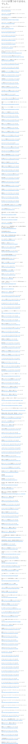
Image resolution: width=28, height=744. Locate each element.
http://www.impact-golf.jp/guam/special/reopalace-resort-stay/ (12, 56)
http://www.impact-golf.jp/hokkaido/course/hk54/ (10, 190)
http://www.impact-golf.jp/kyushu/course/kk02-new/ (10, 300)
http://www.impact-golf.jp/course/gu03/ (8, 40)
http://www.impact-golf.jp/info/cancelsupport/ (9, 244)
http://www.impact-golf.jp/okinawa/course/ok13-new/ (11, 460)
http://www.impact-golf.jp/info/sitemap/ (8, 274)
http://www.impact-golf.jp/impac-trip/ (8, 209)
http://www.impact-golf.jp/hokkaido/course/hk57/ (10, 198)
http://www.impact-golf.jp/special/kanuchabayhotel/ (10, 566)
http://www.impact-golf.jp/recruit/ (7, 476)
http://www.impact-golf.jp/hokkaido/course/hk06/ (10, 80)
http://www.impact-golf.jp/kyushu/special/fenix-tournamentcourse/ (13, 410)
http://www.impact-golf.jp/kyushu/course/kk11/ (9, 340)
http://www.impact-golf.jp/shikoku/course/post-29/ (10, 505)
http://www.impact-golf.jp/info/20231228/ (8, 232)
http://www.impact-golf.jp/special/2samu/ (8, 545)
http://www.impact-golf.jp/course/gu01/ (8, 32)
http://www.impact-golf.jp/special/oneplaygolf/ (9, 575)
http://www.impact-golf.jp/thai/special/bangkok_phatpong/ (11, 720)
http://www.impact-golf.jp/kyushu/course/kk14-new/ (10, 351)
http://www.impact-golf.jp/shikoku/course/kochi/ (10, 501)
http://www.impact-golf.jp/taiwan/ (7, 625)
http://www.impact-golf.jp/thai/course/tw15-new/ (10, 707)
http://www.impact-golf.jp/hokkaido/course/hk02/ (10, 68)
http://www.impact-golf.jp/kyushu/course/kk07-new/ (10, 320)
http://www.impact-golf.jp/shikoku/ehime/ (8, 528)
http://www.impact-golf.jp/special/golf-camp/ (9, 563)
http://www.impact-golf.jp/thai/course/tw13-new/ (10, 697)
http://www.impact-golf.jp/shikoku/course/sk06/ (9, 524)
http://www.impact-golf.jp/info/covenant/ (8, 247)
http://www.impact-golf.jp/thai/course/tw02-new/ (10, 660)
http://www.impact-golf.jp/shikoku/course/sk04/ (9, 520)
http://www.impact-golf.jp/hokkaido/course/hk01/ (10, 64)
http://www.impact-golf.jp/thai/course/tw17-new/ (10, 716)
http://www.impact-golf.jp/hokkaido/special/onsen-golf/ (11, 205)
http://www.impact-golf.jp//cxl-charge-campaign (10, 19)
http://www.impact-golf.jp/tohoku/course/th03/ (9, 735)
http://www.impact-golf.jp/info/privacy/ (8, 267)
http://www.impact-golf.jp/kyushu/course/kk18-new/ (10, 367)
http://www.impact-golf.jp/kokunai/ (7, 288)
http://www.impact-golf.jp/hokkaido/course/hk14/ (10, 95)
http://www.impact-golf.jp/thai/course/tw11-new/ (10, 687)
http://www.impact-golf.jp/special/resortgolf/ (9, 597)
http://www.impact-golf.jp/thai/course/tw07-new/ (10, 679)
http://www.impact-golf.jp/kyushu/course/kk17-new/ (10, 363)
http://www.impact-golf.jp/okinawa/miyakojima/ (9, 472)
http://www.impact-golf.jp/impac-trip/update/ (9, 219)
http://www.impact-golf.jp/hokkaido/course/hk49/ (10, 182)
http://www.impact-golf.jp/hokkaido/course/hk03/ (10, 72)
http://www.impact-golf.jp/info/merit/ (7, 259)
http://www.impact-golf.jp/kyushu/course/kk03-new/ (10, 304)
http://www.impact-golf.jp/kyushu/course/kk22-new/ (10, 383)
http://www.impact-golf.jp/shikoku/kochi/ (8, 532)
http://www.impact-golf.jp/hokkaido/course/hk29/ (10, 136)
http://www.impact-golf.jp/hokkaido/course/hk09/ (10, 87)
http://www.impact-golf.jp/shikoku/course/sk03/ (9, 517)
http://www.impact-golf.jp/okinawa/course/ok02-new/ (11, 433)
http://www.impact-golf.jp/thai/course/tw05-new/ (10, 671)
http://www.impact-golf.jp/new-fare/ (7, 422)
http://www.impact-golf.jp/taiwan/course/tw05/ (9, 644)
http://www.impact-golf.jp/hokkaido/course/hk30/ (10, 140)
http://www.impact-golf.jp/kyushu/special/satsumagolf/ (11, 418)
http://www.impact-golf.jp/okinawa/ (7, 425)
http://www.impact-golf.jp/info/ (6, 223)
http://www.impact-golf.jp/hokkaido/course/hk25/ (10, 128)
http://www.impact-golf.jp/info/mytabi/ (8, 263)
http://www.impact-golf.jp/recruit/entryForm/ (9, 479)
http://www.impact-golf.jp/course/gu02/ (8, 36)
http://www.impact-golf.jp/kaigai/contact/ (8, 283)
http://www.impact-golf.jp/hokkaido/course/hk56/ (10, 194)
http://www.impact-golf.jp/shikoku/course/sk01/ (9, 509)
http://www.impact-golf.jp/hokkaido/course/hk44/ (10, 167)
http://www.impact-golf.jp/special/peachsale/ (9, 592)
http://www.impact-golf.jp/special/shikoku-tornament (10, 601)
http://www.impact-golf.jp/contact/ (7, 28)
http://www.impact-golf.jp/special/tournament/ (9, 616)
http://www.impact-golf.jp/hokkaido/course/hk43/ (10, 163)
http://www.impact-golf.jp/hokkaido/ (7, 60)
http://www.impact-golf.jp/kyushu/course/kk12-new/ (10, 344)
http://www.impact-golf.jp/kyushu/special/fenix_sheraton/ (11, 405)
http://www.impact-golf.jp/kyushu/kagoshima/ (9, 387)
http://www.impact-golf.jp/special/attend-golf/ (9, 549)
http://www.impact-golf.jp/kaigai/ (7, 278)
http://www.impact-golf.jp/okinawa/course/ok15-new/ (11, 468)
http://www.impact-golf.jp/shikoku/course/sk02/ (9, 513)
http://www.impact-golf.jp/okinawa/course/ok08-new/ (11, 452)
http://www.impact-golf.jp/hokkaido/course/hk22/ (10, 117)
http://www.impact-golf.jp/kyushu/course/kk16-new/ (10, 359)
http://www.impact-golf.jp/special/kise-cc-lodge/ (10, 570)
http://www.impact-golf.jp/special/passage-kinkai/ (10, 588)
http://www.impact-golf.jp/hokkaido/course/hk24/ (10, 124)
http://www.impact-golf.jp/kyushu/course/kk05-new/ (10, 313)
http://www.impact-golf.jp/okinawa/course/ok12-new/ (11, 456)
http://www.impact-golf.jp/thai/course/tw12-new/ (10, 692)
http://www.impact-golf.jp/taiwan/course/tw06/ (9, 648)
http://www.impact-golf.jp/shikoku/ (7, 497)
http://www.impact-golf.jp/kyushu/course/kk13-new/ (10, 347)
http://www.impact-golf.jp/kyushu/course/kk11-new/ (10, 336)
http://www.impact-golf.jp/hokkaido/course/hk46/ (10, 171)
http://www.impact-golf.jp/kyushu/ (7, 292)
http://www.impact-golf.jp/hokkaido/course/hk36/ (10, 151)
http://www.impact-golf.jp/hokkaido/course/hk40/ (10, 159)
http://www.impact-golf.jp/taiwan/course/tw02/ (9, 633)
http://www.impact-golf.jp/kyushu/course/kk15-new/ (10, 355)
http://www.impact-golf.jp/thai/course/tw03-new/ (10, 664)
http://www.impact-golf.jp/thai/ (6, 652)
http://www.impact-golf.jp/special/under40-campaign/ (11, 621)
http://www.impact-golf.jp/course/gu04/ (8, 44)
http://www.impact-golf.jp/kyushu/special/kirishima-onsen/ (11, 414)
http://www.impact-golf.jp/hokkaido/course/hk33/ (10, 144)
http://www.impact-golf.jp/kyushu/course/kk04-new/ (10, 308)
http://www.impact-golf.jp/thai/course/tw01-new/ (10, 656)
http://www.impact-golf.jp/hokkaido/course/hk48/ (10, 178)
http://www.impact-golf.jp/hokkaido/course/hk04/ (10, 76)
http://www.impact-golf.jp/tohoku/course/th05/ (9, 743)
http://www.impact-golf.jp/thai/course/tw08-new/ (10, 683)
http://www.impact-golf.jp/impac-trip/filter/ (8, 214)
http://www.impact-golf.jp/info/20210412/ (8, 228)
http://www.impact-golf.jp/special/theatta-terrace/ (10, 612)
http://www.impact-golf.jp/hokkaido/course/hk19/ (10, 104)
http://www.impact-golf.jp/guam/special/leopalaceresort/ (11, 53)
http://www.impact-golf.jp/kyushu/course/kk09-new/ (10, 328)
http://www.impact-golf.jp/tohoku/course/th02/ (9, 731)
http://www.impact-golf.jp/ (6, 10)
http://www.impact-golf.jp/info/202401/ (8, 236)
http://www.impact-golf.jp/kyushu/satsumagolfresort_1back (12, 400)
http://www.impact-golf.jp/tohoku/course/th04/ (9, 739)
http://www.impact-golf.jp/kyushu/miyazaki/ (9, 391)
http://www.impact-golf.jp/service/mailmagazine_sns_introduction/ (13, 493)
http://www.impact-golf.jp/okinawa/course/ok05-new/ (11, 445)
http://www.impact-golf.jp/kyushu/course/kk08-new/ (10, 324)
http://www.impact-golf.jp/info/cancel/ (8, 240)
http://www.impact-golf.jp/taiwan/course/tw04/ (9, 641)
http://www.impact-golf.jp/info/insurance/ (8, 255)
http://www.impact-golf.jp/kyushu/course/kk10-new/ (10, 332)
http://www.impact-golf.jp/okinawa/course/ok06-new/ (11, 449)
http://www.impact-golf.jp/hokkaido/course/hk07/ (10, 83)
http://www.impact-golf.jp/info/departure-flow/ (9, 251)
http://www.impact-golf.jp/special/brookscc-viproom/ (10, 554)
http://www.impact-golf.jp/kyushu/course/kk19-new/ (10, 371)
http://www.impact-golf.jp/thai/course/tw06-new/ (10, 675)
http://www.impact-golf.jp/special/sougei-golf (9, 605)
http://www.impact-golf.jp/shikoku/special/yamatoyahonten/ (12, 541)
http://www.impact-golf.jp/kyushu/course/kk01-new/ (10, 296)
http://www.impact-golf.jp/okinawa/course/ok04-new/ (11, 441)
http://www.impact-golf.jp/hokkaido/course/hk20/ (10, 109)
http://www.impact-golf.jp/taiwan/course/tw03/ (9, 637)
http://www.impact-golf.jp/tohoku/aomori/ (8, 724)
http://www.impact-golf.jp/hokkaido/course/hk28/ (10, 132)
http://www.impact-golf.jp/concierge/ (8, 23)
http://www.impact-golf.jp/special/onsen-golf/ (9, 584)
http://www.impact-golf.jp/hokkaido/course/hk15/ (10, 99)
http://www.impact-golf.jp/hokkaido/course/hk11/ (10, 91)
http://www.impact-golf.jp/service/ (7, 488)
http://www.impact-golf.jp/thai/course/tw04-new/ (10, 668)
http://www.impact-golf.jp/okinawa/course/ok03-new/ (11, 437)
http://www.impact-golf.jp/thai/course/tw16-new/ (10, 712)
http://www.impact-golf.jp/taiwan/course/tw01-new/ (10, 629)
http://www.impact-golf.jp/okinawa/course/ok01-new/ (11, 429)
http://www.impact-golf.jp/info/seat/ (7, 271)
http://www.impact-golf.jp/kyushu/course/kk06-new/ (10, 317)
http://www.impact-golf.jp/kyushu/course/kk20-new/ (10, 376)
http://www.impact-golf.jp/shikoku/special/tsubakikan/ (11, 537)
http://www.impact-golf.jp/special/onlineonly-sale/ (10, 580)
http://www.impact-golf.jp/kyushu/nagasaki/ (9, 395)
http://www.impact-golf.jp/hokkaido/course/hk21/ (10, 113)
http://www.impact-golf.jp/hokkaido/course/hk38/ (10, 155)
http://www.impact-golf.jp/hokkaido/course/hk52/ (10, 186)
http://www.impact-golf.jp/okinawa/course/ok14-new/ (11, 464)
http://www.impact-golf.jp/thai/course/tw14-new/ (10, 702)
